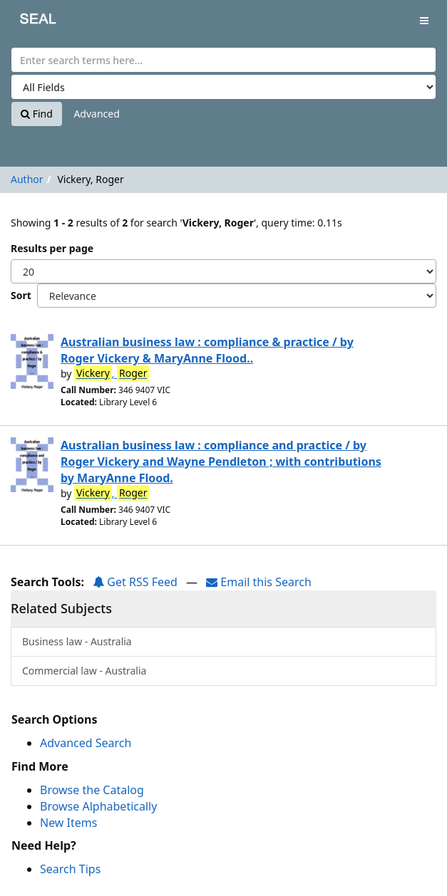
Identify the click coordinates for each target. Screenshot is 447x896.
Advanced (96, 113)
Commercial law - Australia (84, 670)
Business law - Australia (77, 641)
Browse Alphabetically (98, 806)
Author (27, 179)
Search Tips (70, 869)
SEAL (27, 21)
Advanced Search (85, 743)
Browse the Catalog (92, 790)
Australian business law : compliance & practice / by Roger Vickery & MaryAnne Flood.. (207, 350)
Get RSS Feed (135, 582)
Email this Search (259, 582)
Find (37, 113)
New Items (68, 822)
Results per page (52, 248)
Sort (21, 295)
